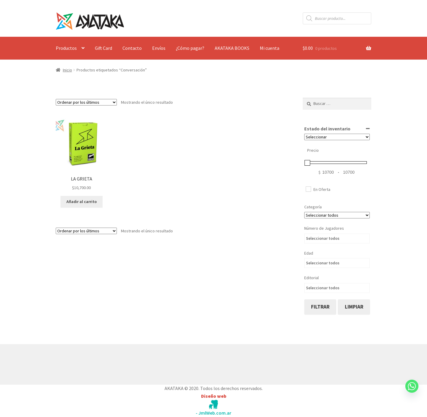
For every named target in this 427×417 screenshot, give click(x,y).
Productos (66, 48)
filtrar (320, 306)
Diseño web (213, 396)
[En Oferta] (308, 188)
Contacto (132, 48)
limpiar (354, 306)
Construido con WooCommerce (87, 363)
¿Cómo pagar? (190, 48)
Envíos (158, 48)
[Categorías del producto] (337, 215)
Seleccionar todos (323, 238)
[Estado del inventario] (337, 137)
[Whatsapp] (411, 391)
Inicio (67, 70)
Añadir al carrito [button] (81, 201)
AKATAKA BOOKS (232, 48)
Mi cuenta (269, 48)
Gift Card (103, 48)
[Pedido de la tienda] (86, 102)
